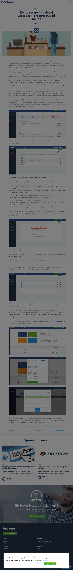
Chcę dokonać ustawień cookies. (27, 564)
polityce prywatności (45, 560)
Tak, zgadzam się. (50, 564)
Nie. (40, 564)
